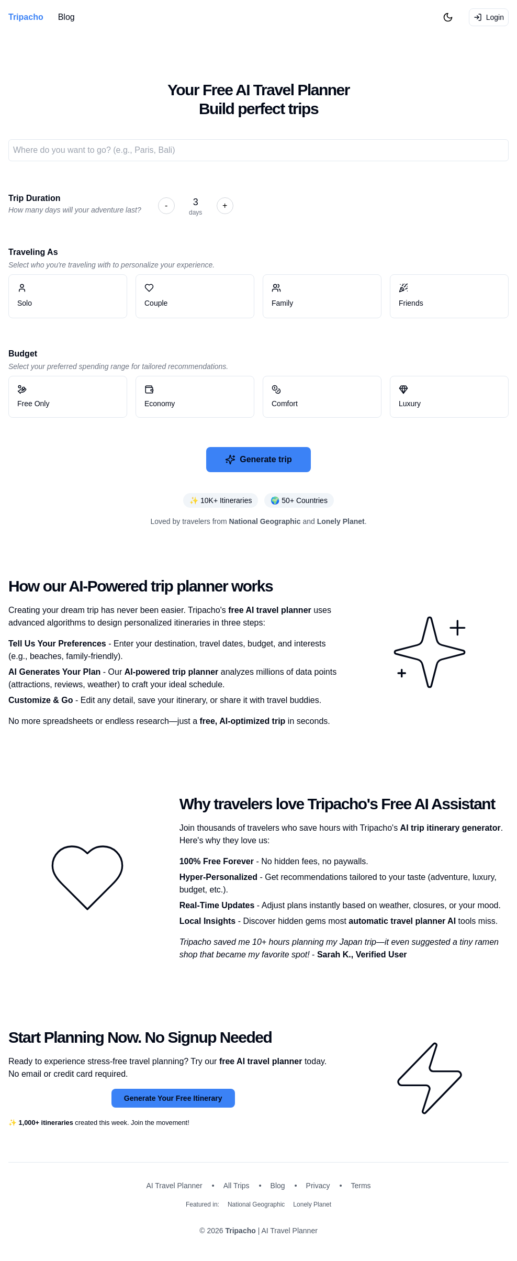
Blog (66, 17)
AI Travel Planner (174, 1185)
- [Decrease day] (166, 205)
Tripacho (240, 1230)
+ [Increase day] (224, 205)
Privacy (318, 1185)
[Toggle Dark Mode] (448, 17)
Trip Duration (34, 198)
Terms (361, 1185)
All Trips (236, 1185)
